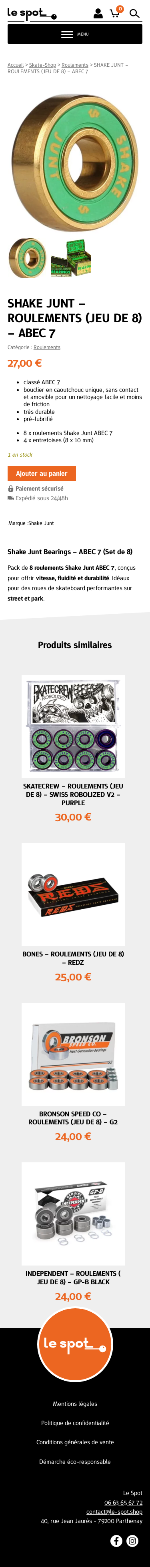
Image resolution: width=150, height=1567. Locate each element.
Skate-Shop (42, 64)
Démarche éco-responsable (75, 1461)
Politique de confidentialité (75, 1423)
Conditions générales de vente (75, 1442)
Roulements (75, 64)
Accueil (16, 64)
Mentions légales (75, 1403)
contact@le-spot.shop (114, 1511)
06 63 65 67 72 (123, 1502)
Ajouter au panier (42, 473)
